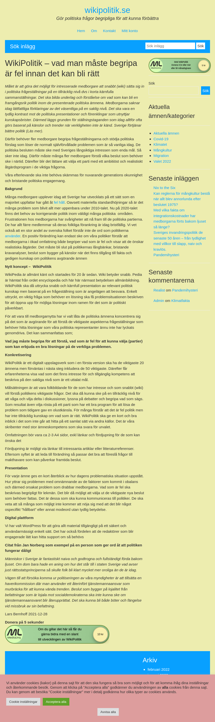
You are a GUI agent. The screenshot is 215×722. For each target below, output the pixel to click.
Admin (159, 300)
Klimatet (160, 144)
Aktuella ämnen (166, 133)
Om (94, 31)
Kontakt (109, 31)
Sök (152, 83)
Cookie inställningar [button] (23, 702)
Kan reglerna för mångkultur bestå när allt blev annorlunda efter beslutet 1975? (182, 199)
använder (12, 236)
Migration (161, 155)
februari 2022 (159, 669)
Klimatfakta (180, 300)
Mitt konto (130, 31)
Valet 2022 (162, 161)
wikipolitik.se (107, 10)
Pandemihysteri (166, 255)
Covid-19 (161, 139)
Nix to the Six (164, 188)
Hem (81, 31)
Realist (159, 290)
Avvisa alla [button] (108, 712)
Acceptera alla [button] (56, 702)
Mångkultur (163, 150)
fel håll (59, 202)
